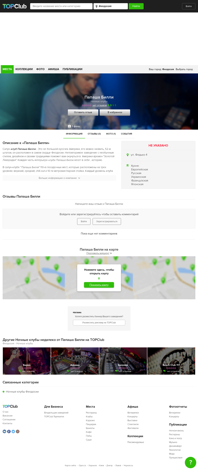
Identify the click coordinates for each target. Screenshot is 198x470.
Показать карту (99, 285)
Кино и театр (175, 438)
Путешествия (175, 457)
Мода (171, 453)
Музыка (173, 442)
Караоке (90, 420)
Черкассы (128, 465)
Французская (139, 180)
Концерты (132, 416)
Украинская (138, 177)
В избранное (115, 112)
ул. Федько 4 (139, 154)
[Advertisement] (99, 38)
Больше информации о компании (59, 178)
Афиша (53, 69)
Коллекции (24, 69)
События (126, 133)
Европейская (139, 169)
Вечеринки (133, 412)
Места (7, 69)
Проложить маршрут (99, 253)
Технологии (175, 450)
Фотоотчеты (178, 407)
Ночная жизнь (176, 430)
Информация (74, 133)
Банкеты (90, 428)
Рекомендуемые (135, 442)
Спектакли (133, 424)
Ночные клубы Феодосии (22, 391)
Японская (137, 184)
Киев (101, 465)
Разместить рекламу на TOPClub (99, 322)
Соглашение (9, 419)
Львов (118, 465)
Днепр (109, 465)
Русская (136, 173)
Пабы (89, 436)
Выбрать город (184, 69)
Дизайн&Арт (175, 446)
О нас (5, 411)
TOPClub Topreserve (54, 416)
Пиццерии (91, 424)
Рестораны (91, 412)
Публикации (72, 69)
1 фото (76, 126)
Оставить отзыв (83, 112)
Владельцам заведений (56, 412)
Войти (189, 6)
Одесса (82, 465)
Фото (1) (111, 133)
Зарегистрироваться (106, 221)
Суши (89, 439)
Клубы (89, 416)
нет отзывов (100, 105)
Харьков (93, 465)
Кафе (89, 432)
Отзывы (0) (94, 133)
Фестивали (133, 428)
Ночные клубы (99, 101)
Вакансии (7, 415)
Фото (40, 69)
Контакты (7, 423)
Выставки (132, 420)
